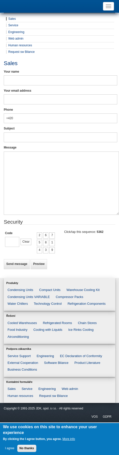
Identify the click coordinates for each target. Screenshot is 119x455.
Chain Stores (87, 323)
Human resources (20, 45)
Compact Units (49, 290)
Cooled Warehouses (22, 323)
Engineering (16, 32)
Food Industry (18, 330)
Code (9, 233)
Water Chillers (18, 304)
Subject (9, 128)
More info (68, 439)
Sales (12, 19)
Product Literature (87, 363)
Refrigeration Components (87, 304)
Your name (11, 71)
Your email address (17, 90)
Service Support (19, 356)
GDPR (107, 416)
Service (13, 25)
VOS (94, 416)
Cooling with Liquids (47, 330)
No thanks (27, 448)
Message (10, 147)
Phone (8, 109)
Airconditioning (18, 337)
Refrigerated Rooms (57, 323)
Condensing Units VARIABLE (29, 297)
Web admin (15, 38)
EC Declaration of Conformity (81, 356)
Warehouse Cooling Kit (82, 290)
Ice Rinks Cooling (80, 330)
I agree (9, 448)
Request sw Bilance (21, 52)
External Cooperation (23, 363)
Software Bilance (56, 363)
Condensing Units (20, 290)
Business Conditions (22, 369)
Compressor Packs (69, 297)
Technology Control (48, 304)
